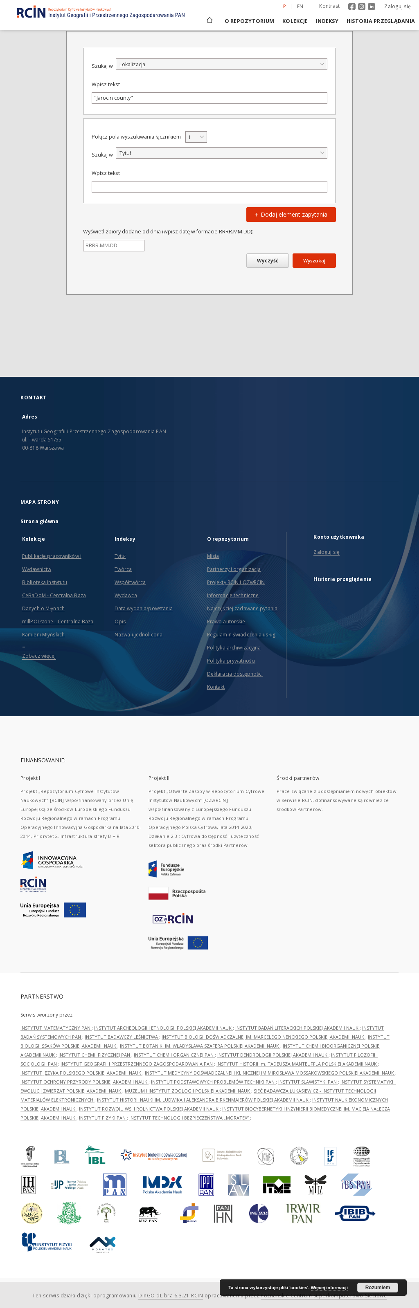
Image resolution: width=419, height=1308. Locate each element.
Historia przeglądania (381, 21)
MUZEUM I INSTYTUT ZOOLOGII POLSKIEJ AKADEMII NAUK (188, 1091)
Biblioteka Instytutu (44, 582)
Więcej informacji (329, 1287)
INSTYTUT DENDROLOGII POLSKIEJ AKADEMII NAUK (273, 1055)
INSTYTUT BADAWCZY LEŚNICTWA (122, 1037)
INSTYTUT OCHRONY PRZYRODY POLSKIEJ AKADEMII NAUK (84, 1082)
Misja (213, 556)
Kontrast (329, 5)
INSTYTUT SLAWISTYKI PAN (308, 1082)
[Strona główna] (209, 21)
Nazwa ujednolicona (138, 634)
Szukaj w (102, 66)
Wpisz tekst (106, 84)
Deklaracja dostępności (235, 673)
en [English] (300, 6)
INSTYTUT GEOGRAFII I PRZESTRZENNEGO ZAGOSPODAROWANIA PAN (137, 1064)
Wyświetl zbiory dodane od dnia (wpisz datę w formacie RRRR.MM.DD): (168, 231)
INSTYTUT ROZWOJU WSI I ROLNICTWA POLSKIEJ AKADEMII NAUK (149, 1109)
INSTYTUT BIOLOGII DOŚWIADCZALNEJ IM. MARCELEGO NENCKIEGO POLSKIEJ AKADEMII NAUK (263, 1037)
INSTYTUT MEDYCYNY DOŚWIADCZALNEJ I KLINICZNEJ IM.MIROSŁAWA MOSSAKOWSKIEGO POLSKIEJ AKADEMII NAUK (270, 1073)
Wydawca (126, 595)
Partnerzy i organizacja (234, 569)
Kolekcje (295, 21)
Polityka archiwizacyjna (234, 647)
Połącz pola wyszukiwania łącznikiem (136, 136)
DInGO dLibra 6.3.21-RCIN (170, 1295)
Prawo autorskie (226, 621)
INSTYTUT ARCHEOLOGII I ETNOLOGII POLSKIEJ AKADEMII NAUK (163, 1028)
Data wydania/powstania (144, 608)
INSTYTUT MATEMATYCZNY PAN (56, 1028)
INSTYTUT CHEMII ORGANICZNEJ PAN (174, 1055)
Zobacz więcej (39, 655)
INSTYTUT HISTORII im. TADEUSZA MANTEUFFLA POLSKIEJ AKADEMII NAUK (297, 1064)
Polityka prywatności (231, 660)
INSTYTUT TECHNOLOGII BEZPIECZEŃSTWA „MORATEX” (189, 1118)
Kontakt (216, 686)
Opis (120, 621)
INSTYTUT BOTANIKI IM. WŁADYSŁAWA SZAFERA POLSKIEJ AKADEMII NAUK (200, 1046)
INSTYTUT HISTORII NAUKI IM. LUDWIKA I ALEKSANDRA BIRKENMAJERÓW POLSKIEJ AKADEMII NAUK (203, 1100)
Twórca (123, 569)
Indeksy (327, 21)
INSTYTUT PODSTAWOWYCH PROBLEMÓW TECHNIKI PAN (213, 1082)
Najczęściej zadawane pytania (242, 608)
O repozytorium (250, 21)
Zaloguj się (397, 6)
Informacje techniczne (233, 595)
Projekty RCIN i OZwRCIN (236, 582)
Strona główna (39, 521)
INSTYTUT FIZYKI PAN (103, 1118)
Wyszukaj (314, 260)
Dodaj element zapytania (289, 214)
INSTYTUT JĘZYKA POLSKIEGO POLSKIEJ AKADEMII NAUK (81, 1073)
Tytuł (120, 556)
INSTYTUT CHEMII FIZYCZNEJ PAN (95, 1055)
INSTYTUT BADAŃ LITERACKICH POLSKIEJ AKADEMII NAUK (297, 1028)
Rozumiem (377, 1287)
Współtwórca (130, 582)
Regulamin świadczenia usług (241, 634)
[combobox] (221, 64)
